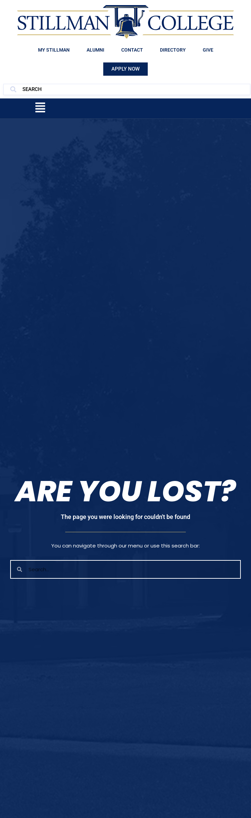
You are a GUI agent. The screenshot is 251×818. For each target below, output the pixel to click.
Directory (173, 50)
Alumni (95, 50)
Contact (132, 50)
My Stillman (54, 50)
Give (208, 50)
